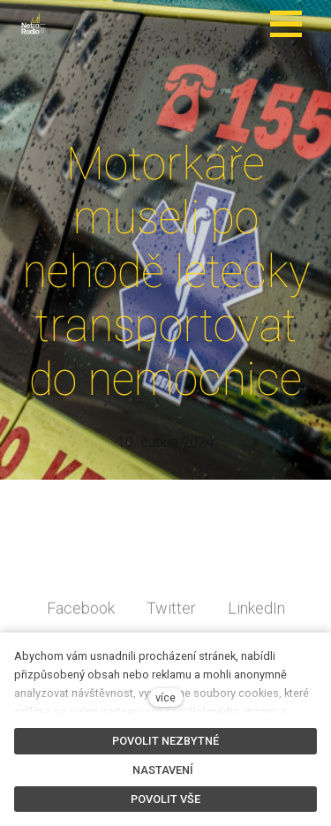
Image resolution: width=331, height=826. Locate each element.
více (165, 697)
